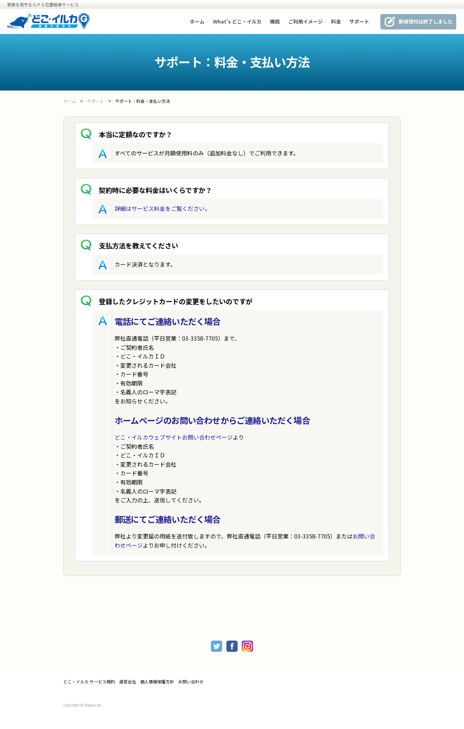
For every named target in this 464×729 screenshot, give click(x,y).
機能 (275, 21)
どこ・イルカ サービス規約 (89, 681)
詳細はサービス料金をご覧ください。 (162, 208)
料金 (336, 21)
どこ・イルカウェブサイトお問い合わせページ (174, 437)
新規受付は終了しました (426, 21)
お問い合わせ (191, 681)
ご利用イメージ (305, 21)
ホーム (197, 21)
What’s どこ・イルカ (237, 21)
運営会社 (127, 681)
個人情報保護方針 (157, 681)
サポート (359, 21)
